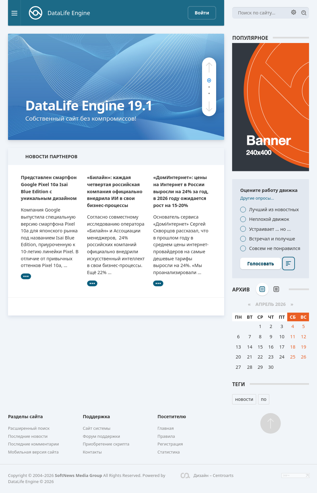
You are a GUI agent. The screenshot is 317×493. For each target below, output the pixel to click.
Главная (166, 428)
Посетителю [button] (172, 416)
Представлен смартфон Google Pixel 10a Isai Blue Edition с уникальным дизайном (49, 187)
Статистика (169, 452)
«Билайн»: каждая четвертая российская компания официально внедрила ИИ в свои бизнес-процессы (114, 191)
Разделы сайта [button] (25, 416)
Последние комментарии (33, 444)
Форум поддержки (101, 436)
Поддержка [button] (96, 416)
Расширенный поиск (29, 428)
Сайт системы (96, 428)
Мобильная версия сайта (33, 452)
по (263, 399)
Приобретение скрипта (106, 444)
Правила (166, 436)
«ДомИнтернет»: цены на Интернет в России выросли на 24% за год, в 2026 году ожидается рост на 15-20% (180, 191)
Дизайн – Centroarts (207, 475)
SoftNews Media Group (78, 475)
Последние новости (28, 436)
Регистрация (170, 444)
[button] (209, 67)
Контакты (92, 452)
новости (244, 399)
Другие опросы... (257, 198)
